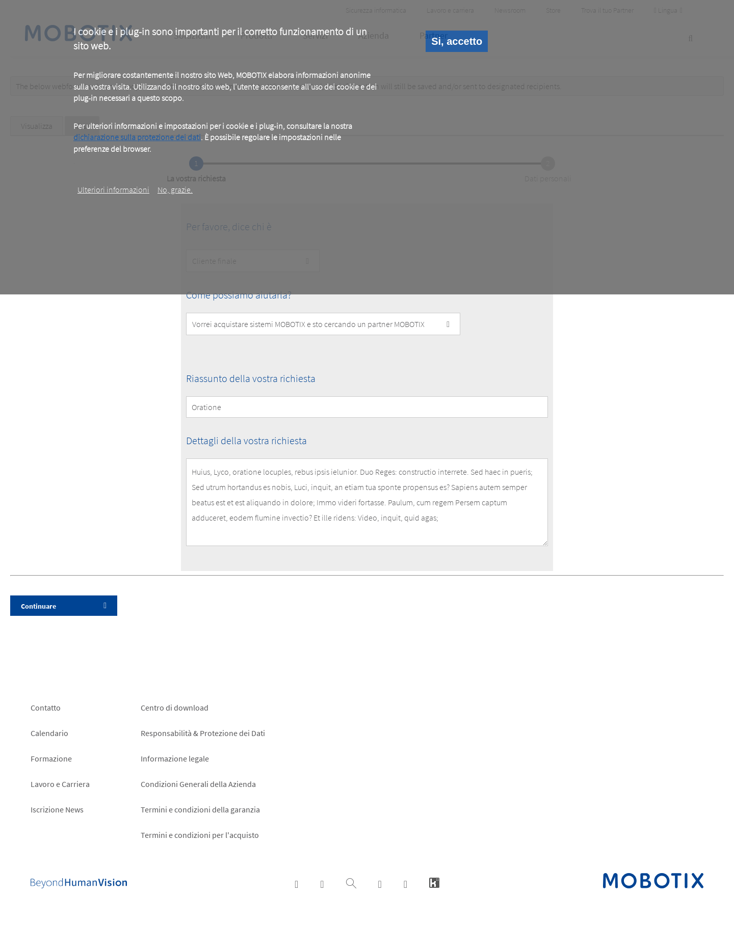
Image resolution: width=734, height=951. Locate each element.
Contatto (46, 707)
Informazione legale (175, 758)
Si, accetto (456, 41)
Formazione (51, 758)
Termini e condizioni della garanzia (200, 809)
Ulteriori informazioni (113, 189)
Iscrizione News (57, 809)
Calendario (49, 733)
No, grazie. (175, 189)
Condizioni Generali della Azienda (198, 784)
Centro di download (174, 707)
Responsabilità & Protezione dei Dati (203, 733)
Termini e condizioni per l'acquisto (200, 835)
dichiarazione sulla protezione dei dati (137, 137)
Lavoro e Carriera (60, 784)
